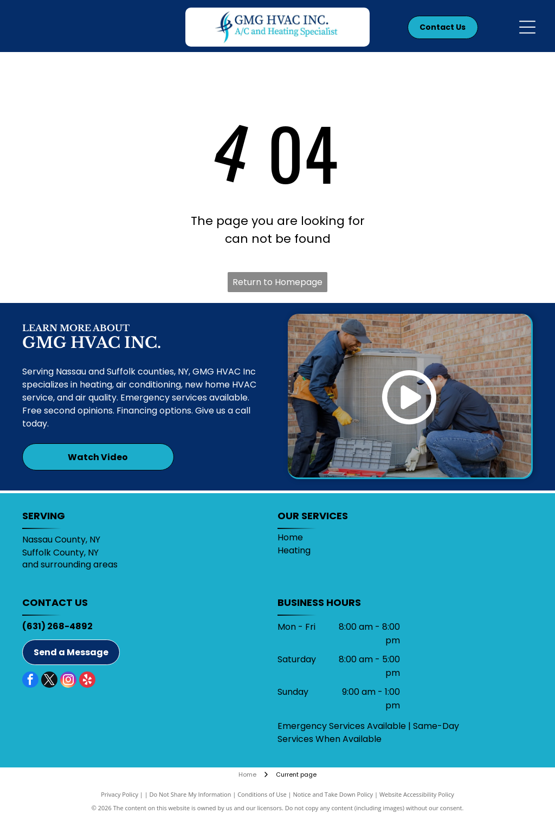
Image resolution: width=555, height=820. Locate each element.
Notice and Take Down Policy (333, 794)
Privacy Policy (119, 794)
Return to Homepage (277, 282)
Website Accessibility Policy (416, 794)
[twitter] (49, 681)
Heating (294, 550)
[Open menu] (527, 27)
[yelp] (87, 681)
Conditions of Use (262, 794)
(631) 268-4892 (57, 626)
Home (290, 537)
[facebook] (30, 681)
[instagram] (68, 681)
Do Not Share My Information (190, 794)
